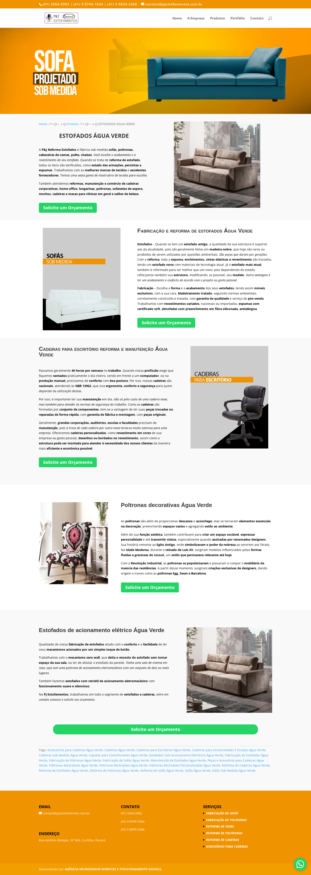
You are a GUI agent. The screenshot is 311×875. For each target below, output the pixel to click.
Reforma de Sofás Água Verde (161, 770)
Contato (256, 18)
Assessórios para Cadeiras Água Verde (75, 750)
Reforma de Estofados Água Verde (63, 770)
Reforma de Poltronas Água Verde (114, 770)
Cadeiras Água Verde (120, 750)
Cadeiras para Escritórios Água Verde (163, 750)
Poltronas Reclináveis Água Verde (123, 765)
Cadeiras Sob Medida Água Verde (63, 755)
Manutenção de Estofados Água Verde (178, 760)
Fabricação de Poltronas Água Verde (75, 760)
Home (177, 18)
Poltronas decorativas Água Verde (73, 765)
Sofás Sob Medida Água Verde (233, 770)
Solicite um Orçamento (67, 208)
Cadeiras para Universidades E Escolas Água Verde (228, 750)
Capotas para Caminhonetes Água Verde (118, 755)
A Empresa (196, 18)
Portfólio (237, 18)
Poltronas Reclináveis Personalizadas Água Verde (184, 765)
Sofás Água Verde (197, 770)
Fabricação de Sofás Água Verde (126, 760)
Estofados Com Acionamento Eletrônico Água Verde (186, 755)
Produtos (217, 18)
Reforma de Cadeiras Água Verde (246, 765)
